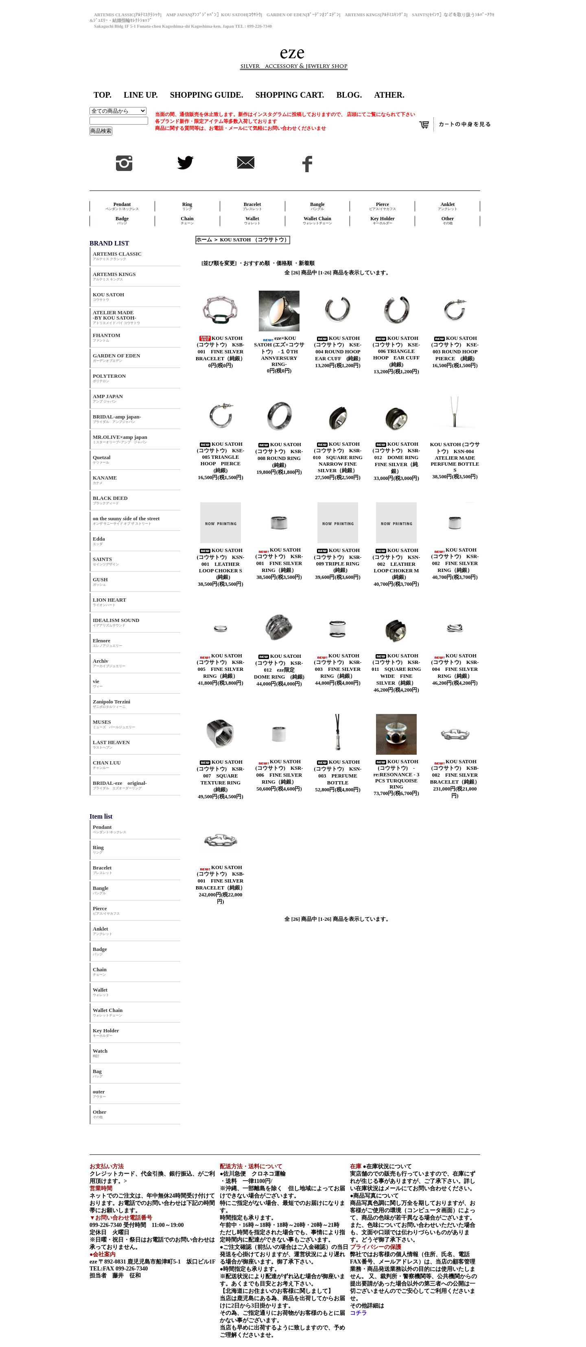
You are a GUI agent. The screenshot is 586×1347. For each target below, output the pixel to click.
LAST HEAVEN (111, 744)
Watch (100, 1053)
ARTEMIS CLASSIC (117, 256)
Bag (98, 1073)
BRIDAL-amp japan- (117, 419)
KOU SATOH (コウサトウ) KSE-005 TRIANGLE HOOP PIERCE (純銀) (221, 457)
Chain (187, 220)
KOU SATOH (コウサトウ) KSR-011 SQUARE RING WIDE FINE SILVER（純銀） (396, 669)
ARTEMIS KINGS (114, 276)
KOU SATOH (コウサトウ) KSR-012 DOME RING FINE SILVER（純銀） (398, 457)
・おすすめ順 (254, 263)
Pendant (122, 206)
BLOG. (349, 94)
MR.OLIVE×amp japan (120, 439)
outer (99, 1094)
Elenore (107, 642)
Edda (99, 541)
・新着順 (304, 263)
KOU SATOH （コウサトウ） (254, 240)
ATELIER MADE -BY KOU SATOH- (116, 317)
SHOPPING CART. (290, 94)
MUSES (114, 724)
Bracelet (252, 206)
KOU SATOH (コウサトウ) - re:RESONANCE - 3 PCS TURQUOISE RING (397, 774)
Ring (187, 206)
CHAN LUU (107, 765)
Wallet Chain (317, 220)
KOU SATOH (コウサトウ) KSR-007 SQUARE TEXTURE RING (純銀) (222, 776)
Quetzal (101, 459)
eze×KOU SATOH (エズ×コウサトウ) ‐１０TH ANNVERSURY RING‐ (279, 351)
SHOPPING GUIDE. (206, 94)
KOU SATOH (108, 296)
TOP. (103, 94)
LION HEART (109, 602)
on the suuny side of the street (126, 520)
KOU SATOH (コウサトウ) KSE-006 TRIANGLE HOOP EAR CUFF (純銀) (399, 351)
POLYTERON (109, 378)
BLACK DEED (110, 500)
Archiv (109, 663)
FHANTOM (106, 337)
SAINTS (106, 561)
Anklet (447, 206)
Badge (122, 220)
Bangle (317, 206)
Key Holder (382, 220)
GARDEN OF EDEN (116, 358)
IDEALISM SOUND (116, 622)
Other (448, 220)
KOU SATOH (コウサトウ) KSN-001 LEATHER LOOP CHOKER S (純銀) (222, 564)
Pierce (382, 206)
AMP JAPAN (110, 398)
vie (98, 683)
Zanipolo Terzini (111, 704)
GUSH (100, 581)
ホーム (204, 240)
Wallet (252, 220)
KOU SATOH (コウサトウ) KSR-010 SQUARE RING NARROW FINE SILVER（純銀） (338, 457)
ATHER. (389, 94)
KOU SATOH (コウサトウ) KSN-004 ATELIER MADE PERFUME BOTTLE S (455, 457)
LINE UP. (141, 94)
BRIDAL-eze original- (120, 785)
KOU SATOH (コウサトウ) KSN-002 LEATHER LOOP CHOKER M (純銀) (398, 564)
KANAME (105, 480)
